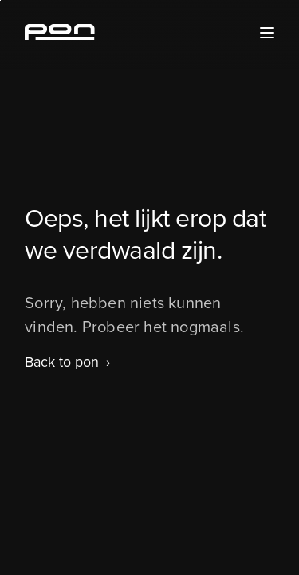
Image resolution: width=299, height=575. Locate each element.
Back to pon (62, 362)
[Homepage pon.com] (60, 35)
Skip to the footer (0, 0)
